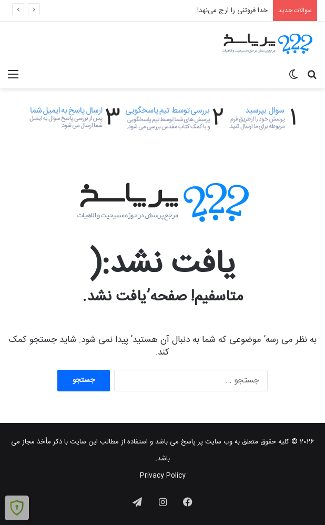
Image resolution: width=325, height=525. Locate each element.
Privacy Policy (163, 475)
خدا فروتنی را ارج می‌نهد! (232, 10)
